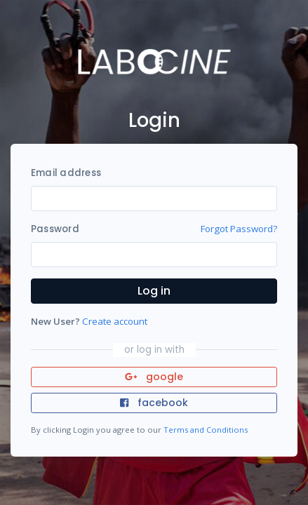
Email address (66, 173)
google (154, 377)
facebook (153, 403)
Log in (154, 291)
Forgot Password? (239, 228)
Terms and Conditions (205, 429)
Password (55, 229)
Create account (114, 321)
